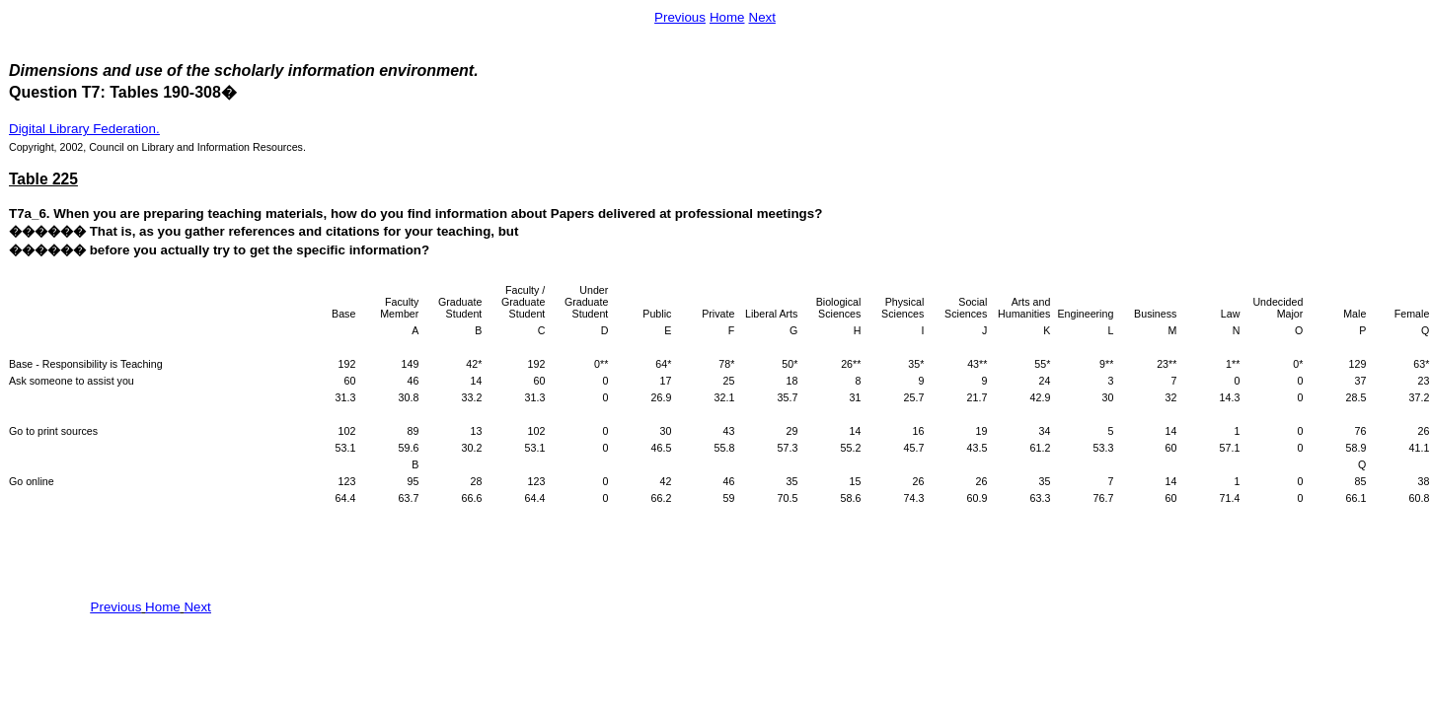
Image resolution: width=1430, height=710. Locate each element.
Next (762, 17)
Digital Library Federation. (84, 128)
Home (727, 17)
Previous (680, 17)
